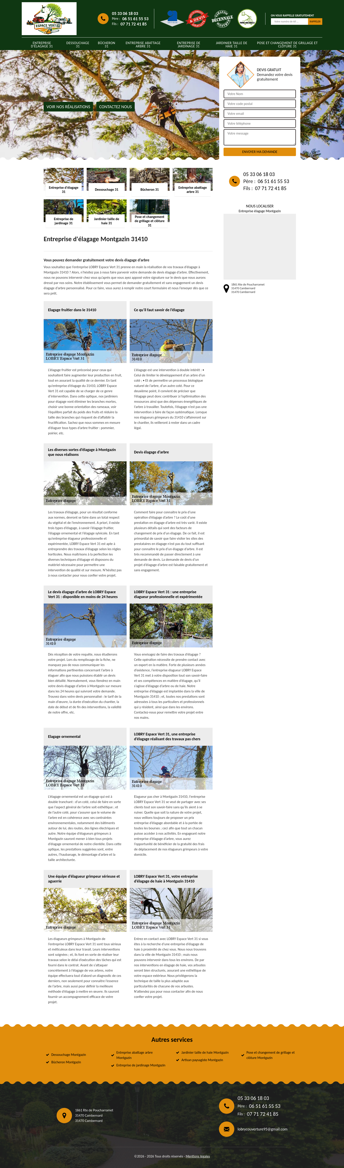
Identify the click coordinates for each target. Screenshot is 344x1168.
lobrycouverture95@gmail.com (262, 1129)
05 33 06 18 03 (125, 13)
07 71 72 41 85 (133, 24)
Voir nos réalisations (68, 106)
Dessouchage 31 (77, 44)
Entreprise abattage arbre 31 (143, 44)
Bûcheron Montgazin (66, 1062)
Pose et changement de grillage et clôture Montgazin (271, 1055)
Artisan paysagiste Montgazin (202, 1060)
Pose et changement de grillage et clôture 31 (287, 44)
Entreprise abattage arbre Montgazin (134, 1055)
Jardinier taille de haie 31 (231, 44)
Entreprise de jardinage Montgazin (140, 1065)
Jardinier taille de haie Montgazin (205, 1052)
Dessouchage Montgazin (68, 1055)
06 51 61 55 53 (135, 18)
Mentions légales (198, 1156)
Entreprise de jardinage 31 (188, 44)
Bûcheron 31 (106, 44)
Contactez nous (115, 106)
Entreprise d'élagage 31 (42, 44)
